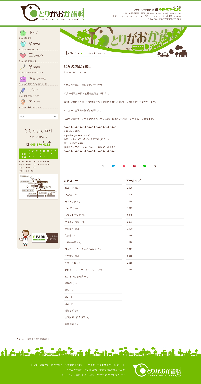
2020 (129, 229)
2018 (129, 242)
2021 (129, 222)
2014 (129, 269)
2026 (129, 188)
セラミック (72, 201)
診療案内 (69, 365)
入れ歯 (70, 235)
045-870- (167, 9)
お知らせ (83, 72)
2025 (129, 194)
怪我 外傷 (72, 263)
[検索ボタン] (55, 116)
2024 (129, 201)
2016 (129, 256)
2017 (129, 249)
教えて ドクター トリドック (83, 269)
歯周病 (71, 283)
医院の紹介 (57, 365)
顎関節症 (71, 324)
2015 (129, 263)
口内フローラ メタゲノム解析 (83, 249)
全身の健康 (73, 242)
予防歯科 (72, 228)
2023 (129, 208)
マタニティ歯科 (75, 222)
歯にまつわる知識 (76, 276)
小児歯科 (72, 256)
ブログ (71, 208)
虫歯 (69, 304)
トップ (34, 365)
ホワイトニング (75, 215)
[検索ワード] (38, 116)
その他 (71, 194)
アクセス (101, 365)
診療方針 (44, 365)
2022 (129, 215)
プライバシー (115, 365)
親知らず (71, 310)
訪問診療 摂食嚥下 (77, 317)
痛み (69, 290)
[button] (93, 166)
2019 (129, 235)
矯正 (69, 297)
